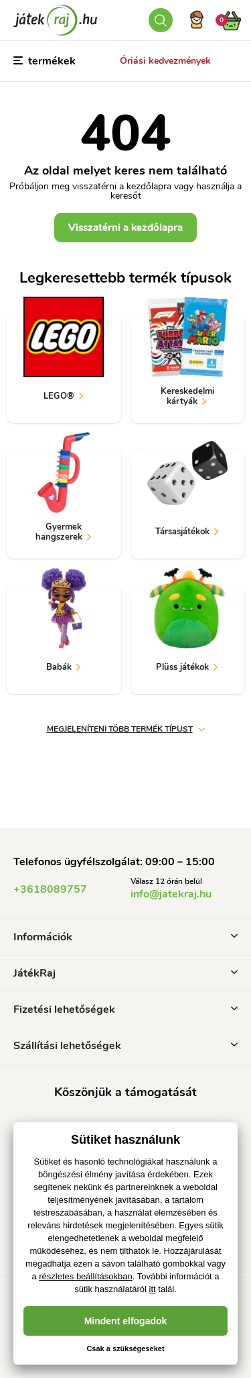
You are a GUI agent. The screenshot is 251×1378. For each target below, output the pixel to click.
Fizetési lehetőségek (125, 1009)
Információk (125, 937)
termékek (44, 61)
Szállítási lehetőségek (125, 1045)
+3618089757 (50, 889)
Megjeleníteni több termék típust (126, 729)
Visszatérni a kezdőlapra (125, 227)
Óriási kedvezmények (165, 60)
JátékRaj (125, 973)
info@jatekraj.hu (171, 894)
